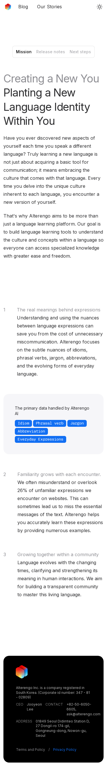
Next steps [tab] (80, 51)
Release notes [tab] (50, 51)
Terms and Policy (46, 749)
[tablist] (53, 52)
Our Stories (49, 6)
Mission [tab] (24, 51)
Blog (23, 6)
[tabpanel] (53, 335)
